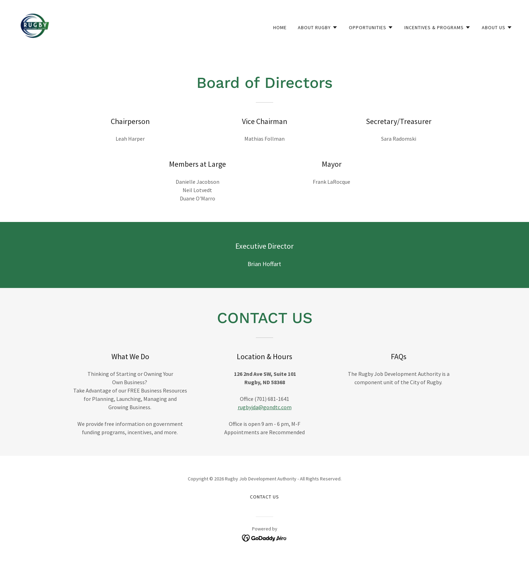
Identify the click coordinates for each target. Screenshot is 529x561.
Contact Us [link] (264, 497)
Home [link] (280, 27)
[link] (35, 25)
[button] (318, 27)
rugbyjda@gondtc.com (265, 407)
